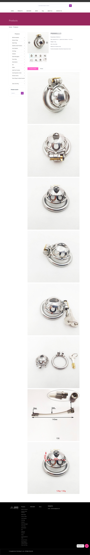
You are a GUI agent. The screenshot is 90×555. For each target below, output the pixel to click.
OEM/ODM (29, 11)
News (36, 11)
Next (47, 43)
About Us (50, 11)
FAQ (43, 11)
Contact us (59, 11)
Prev (29, 43)
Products (20, 11)
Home (12, 11)
